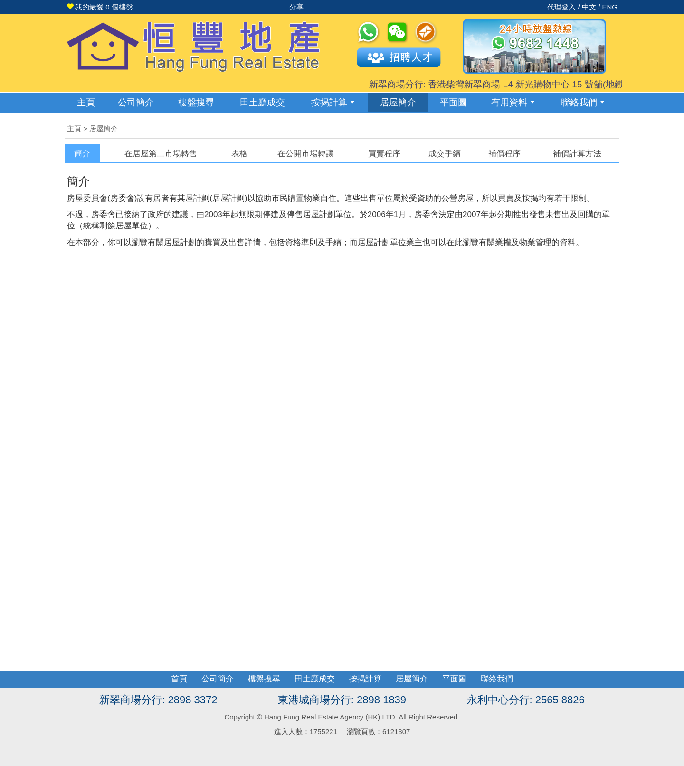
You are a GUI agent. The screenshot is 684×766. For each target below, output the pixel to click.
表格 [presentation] (239, 153)
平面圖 (453, 102)
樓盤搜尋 (196, 102)
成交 (262, 102)
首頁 (179, 678)
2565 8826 (560, 700)
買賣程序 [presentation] (384, 153)
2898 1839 (381, 700)
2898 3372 (192, 700)
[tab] (82, 153)
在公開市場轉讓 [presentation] (305, 153)
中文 (589, 7)
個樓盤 (99, 7)
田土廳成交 (314, 678)
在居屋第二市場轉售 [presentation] (160, 153)
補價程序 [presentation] (504, 153)
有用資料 (513, 102)
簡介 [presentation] (82, 153)
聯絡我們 (583, 102)
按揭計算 (333, 102)
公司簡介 (136, 102)
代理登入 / (564, 7)
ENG (610, 7)
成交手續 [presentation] (444, 153)
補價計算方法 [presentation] (577, 153)
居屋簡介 (398, 102)
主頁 (86, 102)
